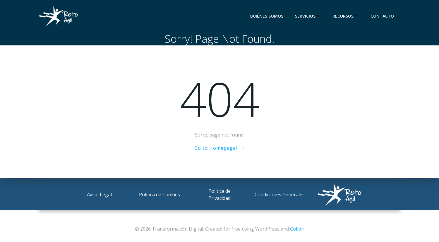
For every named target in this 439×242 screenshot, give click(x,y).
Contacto (382, 16)
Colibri (297, 229)
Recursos (345, 16)
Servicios (308, 16)
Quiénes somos (266, 16)
